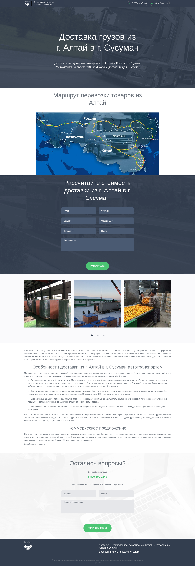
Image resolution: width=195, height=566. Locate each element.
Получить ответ (97, 528)
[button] (91, 335)
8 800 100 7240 (97, 476)
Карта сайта (97, 563)
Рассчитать (97, 266)
